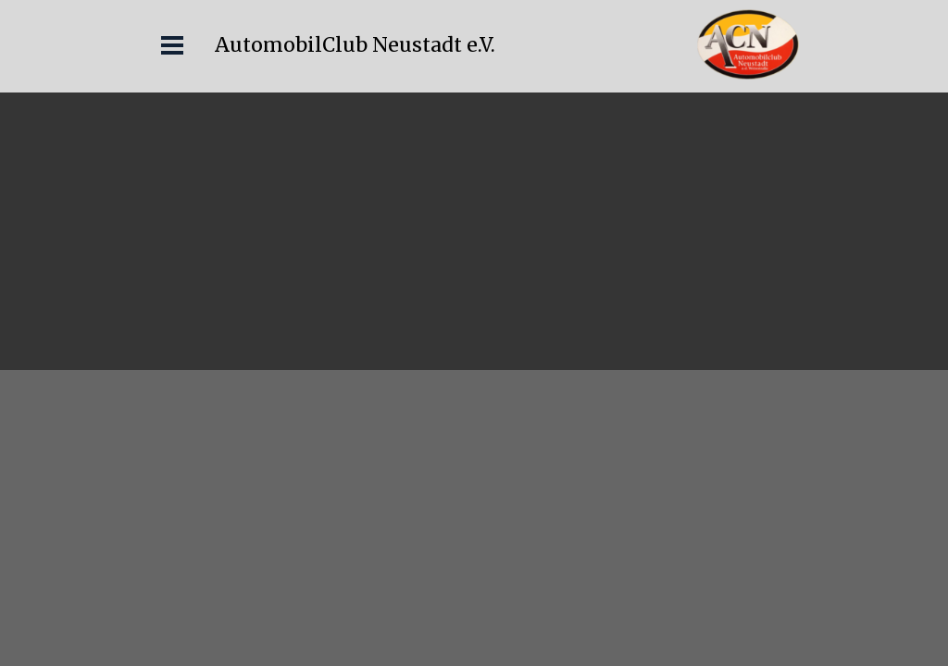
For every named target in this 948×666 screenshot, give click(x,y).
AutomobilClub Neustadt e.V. (355, 44)
